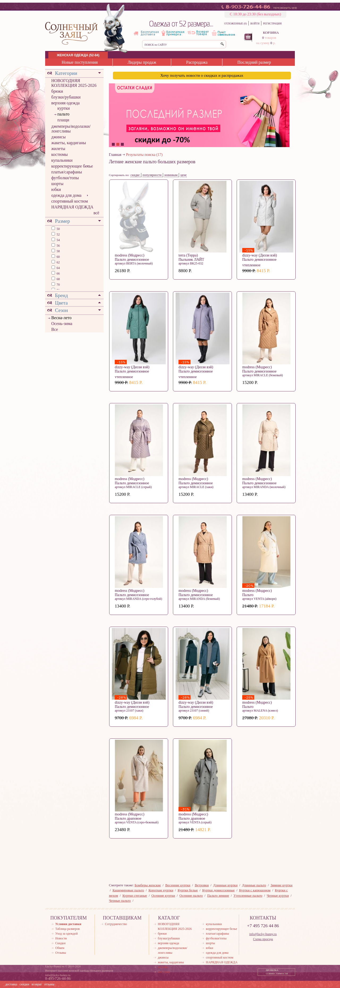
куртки (63, 108)
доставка (11, 984)
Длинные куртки (225, 885)
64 (58, 268)
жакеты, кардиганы (68, 142)
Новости (61, 938)
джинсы (58, 137)
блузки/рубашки (65, 97)
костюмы (59, 154)
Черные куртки (278, 895)
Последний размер (254, 62)
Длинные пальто (254, 885)
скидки (24, 984)
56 (58, 245)
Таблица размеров (67, 929)
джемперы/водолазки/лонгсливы (71, 128)
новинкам (171, 175)
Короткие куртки (160, 890)
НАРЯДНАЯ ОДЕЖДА (72, 207)
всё (96, 213)
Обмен (59, 948)
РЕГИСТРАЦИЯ (272, 23)
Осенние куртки (163, 895)
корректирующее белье (72, 166)
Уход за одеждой (66, 933)
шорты (57, 183)
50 (58, 229)
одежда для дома (66, 195)
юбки (56, 189)
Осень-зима (61, 323)
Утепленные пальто (247, 895)
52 (58, 234)
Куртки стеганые (134, 895)
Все (54, 329)
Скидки (60, 943)
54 (58, 240)
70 (58, 284)
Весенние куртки (177, 885)
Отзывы (60, 953)
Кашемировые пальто (128, 890)
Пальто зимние (218, 895)
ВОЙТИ (254, 23)
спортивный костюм (69, 201)
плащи (63, 120)
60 (58, 257)
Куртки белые (188, 890)
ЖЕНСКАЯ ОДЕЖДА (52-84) (78, 55)
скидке (135, 175)
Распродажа (197, 62)
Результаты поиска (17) (144, 155)
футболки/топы (65, 178)
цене (183, 175)
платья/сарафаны (66, 172)
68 (58, 279)
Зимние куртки (281, 885)
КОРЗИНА (271, 33)
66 (58, 273)
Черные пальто (120, 901)
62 (58, 262)
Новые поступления (80, 62)
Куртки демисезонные (218, 890)
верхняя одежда (65, 103)
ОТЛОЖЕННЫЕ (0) (235, 23)
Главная (115, 155)
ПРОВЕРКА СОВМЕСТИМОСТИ (277, 972)
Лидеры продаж (142, 62)
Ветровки (202, 885)
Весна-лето (61, 317)
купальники (62, 160)
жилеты (58, 148)
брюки (57, 91)
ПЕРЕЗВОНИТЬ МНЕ (285, 8)
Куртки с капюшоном (254, 890)
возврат (37, 984)
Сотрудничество (116, 924)
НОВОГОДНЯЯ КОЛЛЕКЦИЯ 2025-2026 (73, 83)
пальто (63, 114)
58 (58, 251)
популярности (152, 175)
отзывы (49, 984)
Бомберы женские (148, 885)
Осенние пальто (191, 895)
